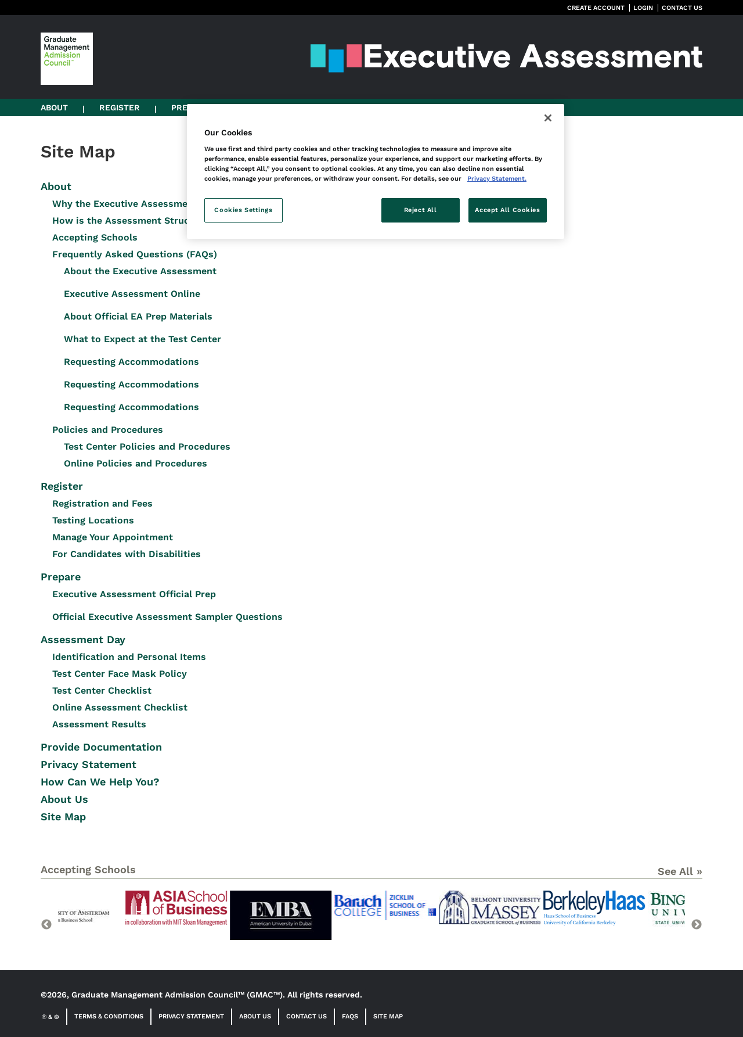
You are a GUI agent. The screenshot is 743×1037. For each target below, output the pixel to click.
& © (50, 1017)
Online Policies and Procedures (135, 463)
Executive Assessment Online (132, 293)
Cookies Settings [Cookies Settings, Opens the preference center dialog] (243, 210)
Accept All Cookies (507, 210)
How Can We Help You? (100, 782)
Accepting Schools (95, 237)
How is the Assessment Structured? (135, 220)
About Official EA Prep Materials (138, 316)
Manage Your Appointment (112, 537)
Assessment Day (83, 639)
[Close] (548, 118)
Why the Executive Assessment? (127, 203)
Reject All (420, 210)
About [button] (54, 107)
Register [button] (119, 107)
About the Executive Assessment (140, 271)
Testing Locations (93, 520)
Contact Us (306, 1016)
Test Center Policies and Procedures (147, 446)
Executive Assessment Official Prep (134, 594)
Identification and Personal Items (129, 656)
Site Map (63, 816)
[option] (110, 922)
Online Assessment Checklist (119, 707)
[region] (375, 171)
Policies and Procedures (107, 429)
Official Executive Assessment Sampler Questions (167, 616)
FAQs (350, 1016)
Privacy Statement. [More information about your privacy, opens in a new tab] (496, 178)
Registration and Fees (102, 503)
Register (62, 486)
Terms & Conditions (108, 1016)
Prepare (61, 576)
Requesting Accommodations (131, 361)
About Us (64, 799)
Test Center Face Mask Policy (119, 673)
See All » (680, 871)
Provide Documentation (101, 747)
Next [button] (696, 925)
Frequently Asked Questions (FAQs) (134, 254)
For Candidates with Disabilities (126, 553)
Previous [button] (46, 925)
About (56, 186)
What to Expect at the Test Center (142, 339)
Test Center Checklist (102, 690)
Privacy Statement (88, 764)
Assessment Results (99, 724)
